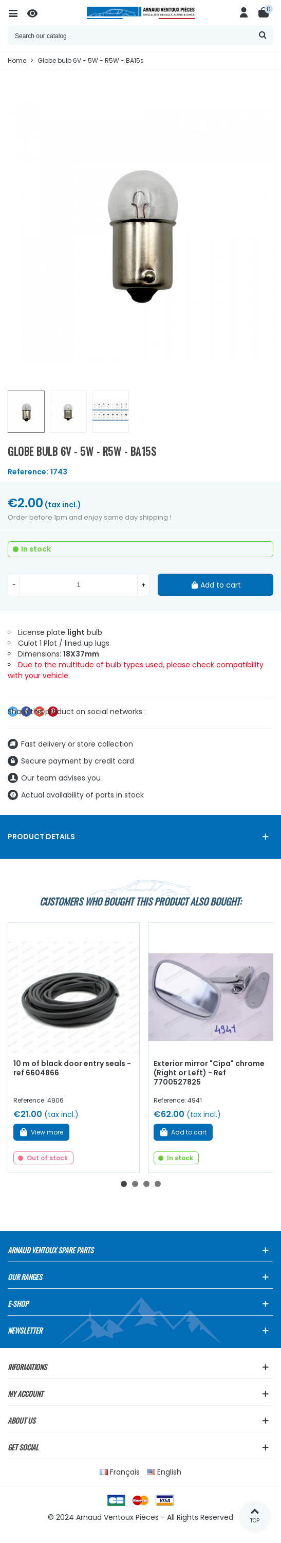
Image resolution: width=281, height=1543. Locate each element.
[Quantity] (79, 585)
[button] (124, 1184)
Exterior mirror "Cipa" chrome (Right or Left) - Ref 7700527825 (209, 1073)
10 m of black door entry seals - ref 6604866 (72, 1068)
